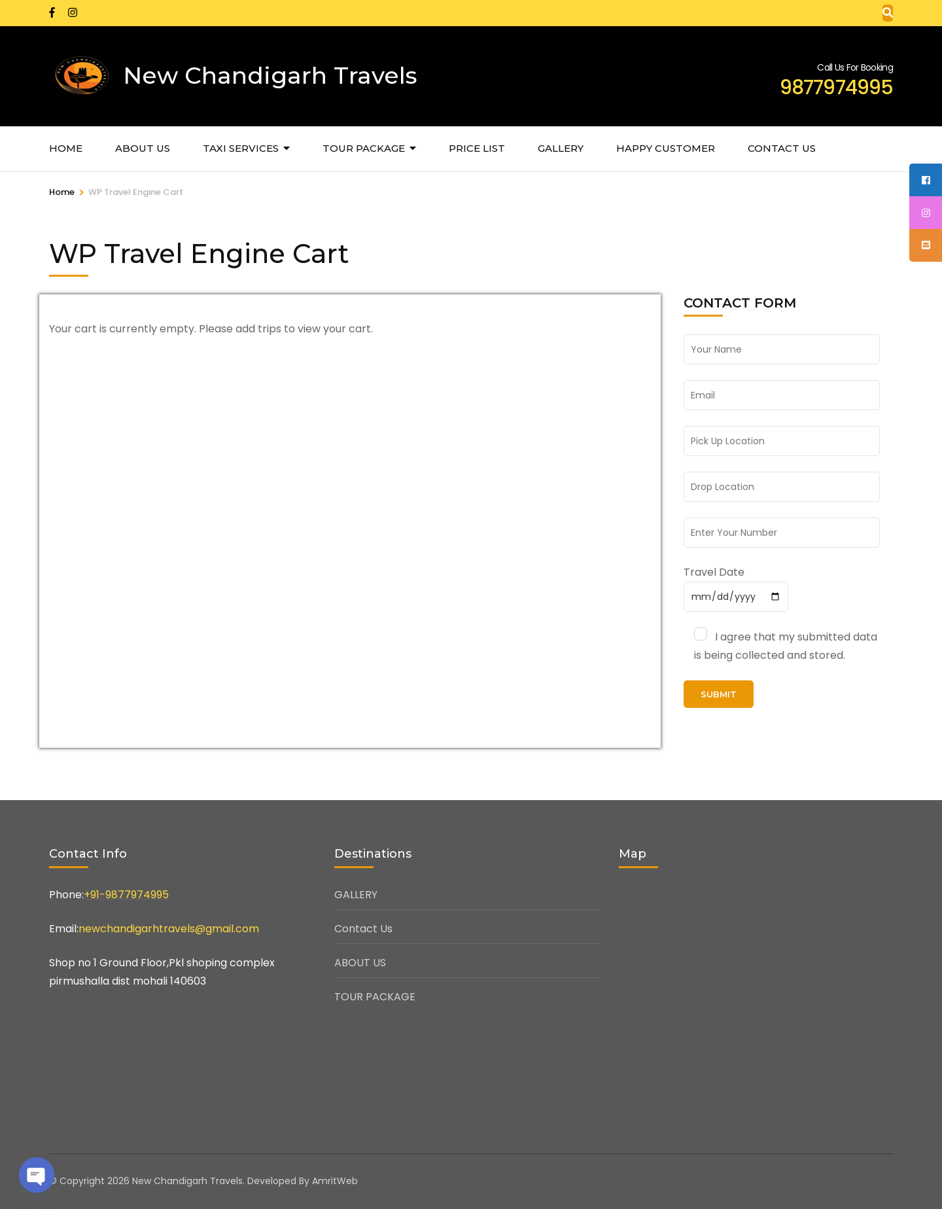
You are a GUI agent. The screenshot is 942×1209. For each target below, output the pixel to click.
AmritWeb (335, 1180)
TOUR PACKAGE (364, 148)
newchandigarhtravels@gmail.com (168, 928)
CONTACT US (782, 148)
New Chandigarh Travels (270, 75)
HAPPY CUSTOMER (665, 148)
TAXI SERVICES (241, 148)
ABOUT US (142, 148)
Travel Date (714, 572)
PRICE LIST (477, 148)
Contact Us (363, 928)
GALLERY (561, 148)
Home (65, 148)
